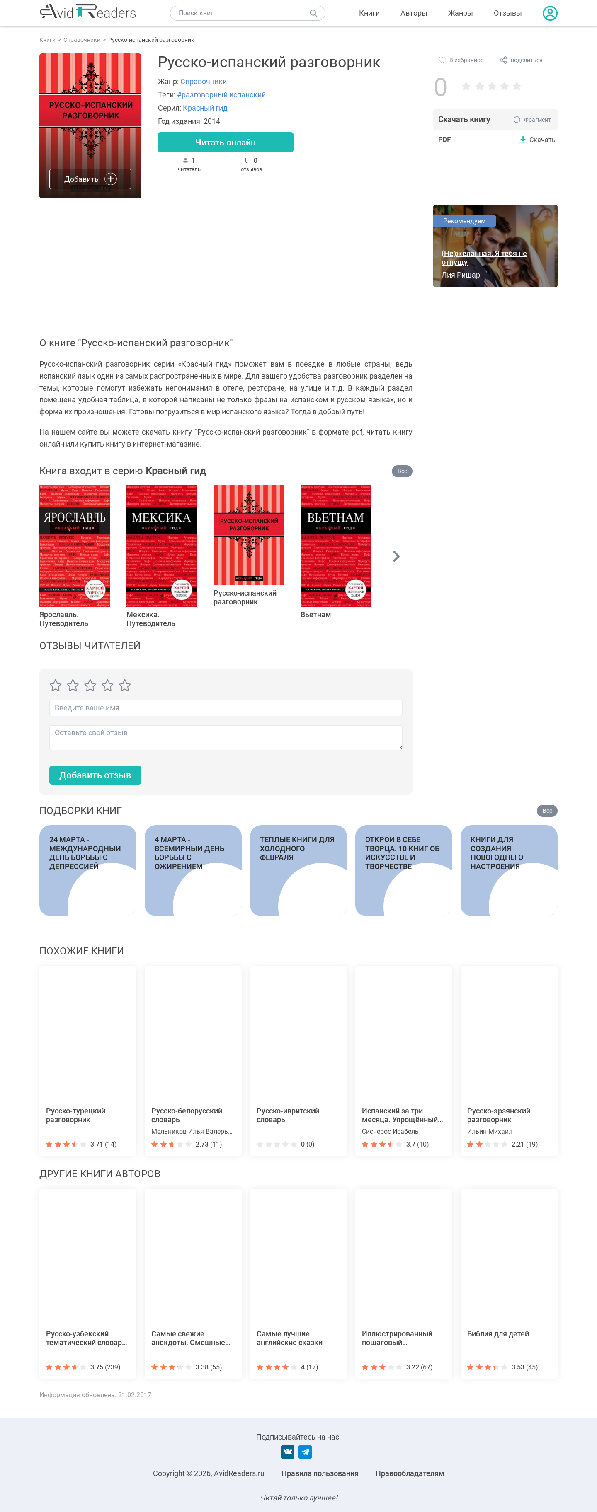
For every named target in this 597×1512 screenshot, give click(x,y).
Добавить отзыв (95, 775)
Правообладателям (410, 1473)
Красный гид (205, 108)
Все (402, 471)
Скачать (542, 139)
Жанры (460, 13)
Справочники (203, 81)
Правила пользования (320, 1473)
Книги (369, 13)
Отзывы (508, 13)
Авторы (413, 13)
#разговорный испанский (221, 94)
